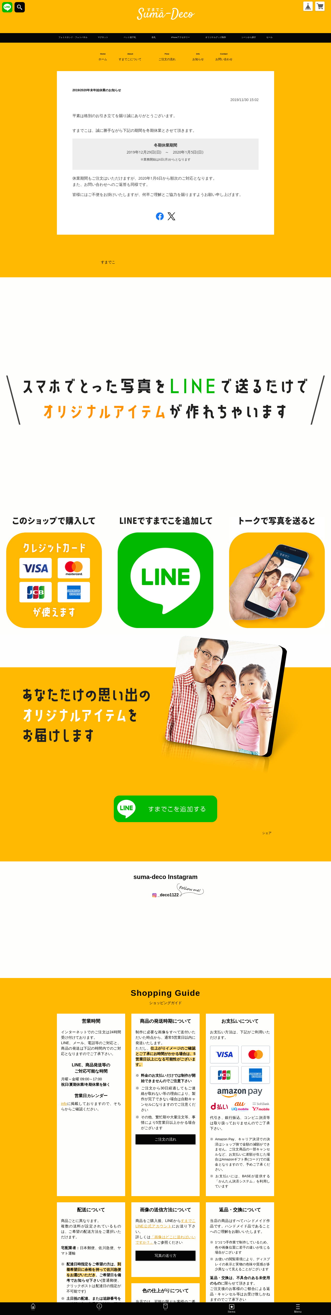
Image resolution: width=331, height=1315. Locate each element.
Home (102, 64)
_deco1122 (165, 903)
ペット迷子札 (148, 37)
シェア (267, 841)
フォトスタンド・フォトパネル (52, 37)
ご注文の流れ (165, 1147)
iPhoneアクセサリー (223, 37)
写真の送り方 (165, 1264)
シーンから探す (156, 45)
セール (190, 45)
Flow (169, 64)
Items (231, 1308)
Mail (165, 1308)
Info (200, 64)
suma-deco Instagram (165, 885)
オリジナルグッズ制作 (283, 37)
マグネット (106, 37)
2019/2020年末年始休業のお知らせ (129, 97)
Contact (226, 64)
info (64, 1112)
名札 (181, 37)
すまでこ (108, 270)
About (132, 64)
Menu (298, 1309)
